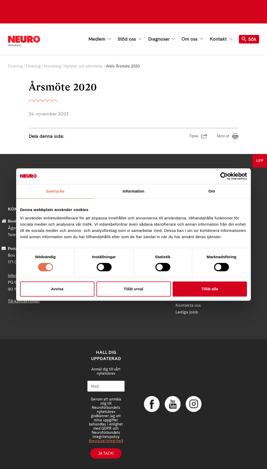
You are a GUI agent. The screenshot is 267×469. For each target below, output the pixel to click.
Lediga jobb (186, 312)
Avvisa (57, 289)
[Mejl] (106, 386)
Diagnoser (161, 39)
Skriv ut (223, 136)
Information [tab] (133, 191)
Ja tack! (106, 453)
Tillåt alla (210, 289)
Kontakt (221, 39)
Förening (15, 66)
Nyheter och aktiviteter (83, 66)
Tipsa (193, 136)
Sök (249, 39)
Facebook (152, 404)
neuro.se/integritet (106, 441)
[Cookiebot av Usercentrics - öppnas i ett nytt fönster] (224, 176)
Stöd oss (130, 39)
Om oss (192, 39)
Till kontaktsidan (24, 301)
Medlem (99, 39)
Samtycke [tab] (55, 191)
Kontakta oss (188, 305)
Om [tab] (211, 191)
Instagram (193, 404)
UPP (259, 161)
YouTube (172, 404)
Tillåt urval (133, 289)
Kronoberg (52, 66)
